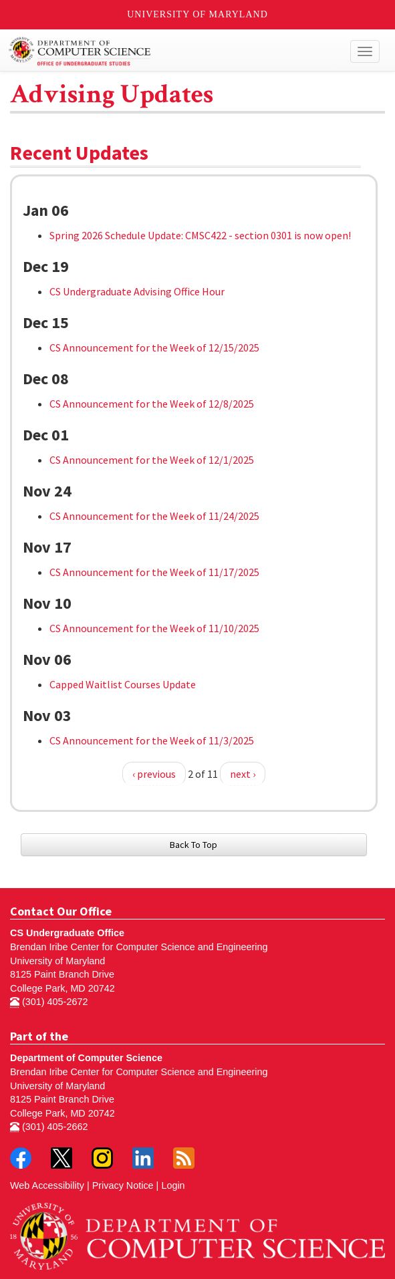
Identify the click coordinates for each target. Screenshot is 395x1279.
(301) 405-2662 (49, 1126)
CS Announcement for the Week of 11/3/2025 (151, 740)
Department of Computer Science (86, 1057)
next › (242, 773)
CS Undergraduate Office (67, 933)
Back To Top (193, 845)
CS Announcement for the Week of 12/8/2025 (151, 403)
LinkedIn (143, 1158)
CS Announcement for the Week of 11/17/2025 (154, 572)
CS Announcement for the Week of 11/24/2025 (154, 516)
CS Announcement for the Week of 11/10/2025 (154, 628)
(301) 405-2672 (49, 1001)
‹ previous (154, 773)
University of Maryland (197, 14)
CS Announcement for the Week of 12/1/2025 (151, 459)
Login (172, 1185)
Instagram (102, 1158)
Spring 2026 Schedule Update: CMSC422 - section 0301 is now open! (200, 235)
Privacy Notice (123, 1185)
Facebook (20, 1158)
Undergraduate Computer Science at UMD (149, 51)
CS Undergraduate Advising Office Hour (137, 291)
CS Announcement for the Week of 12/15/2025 (154, 347)
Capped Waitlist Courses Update (122, 684)
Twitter (61, 1158)
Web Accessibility (47, 1185)
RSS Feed (183, 1158)
